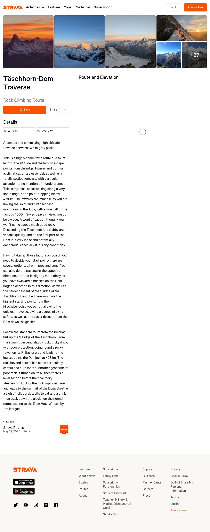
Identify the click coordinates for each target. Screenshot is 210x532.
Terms (175, 497)
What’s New (87, 476)
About (83, 496)
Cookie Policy (179, 476)
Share (53, 110)
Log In (173, 7)
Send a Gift (110, 514)
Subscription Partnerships (111, 484)
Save (24, 110)
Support (148, 469)
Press (146, 496)
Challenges (83, 7)
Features (54, 7)
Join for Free (195, 7)
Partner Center (152, 482)
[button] (28, 41)
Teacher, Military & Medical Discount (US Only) (117, 504)
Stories (83, 482)
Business (149, 476)
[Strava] (13, 7)
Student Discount (114, 493)
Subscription (103, 7)
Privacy (176, 469)
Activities (35, 7)
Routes (83, 489)
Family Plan (110, 476)
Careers (148, 489)
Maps (67, 7)
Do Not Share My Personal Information (182, 486)
